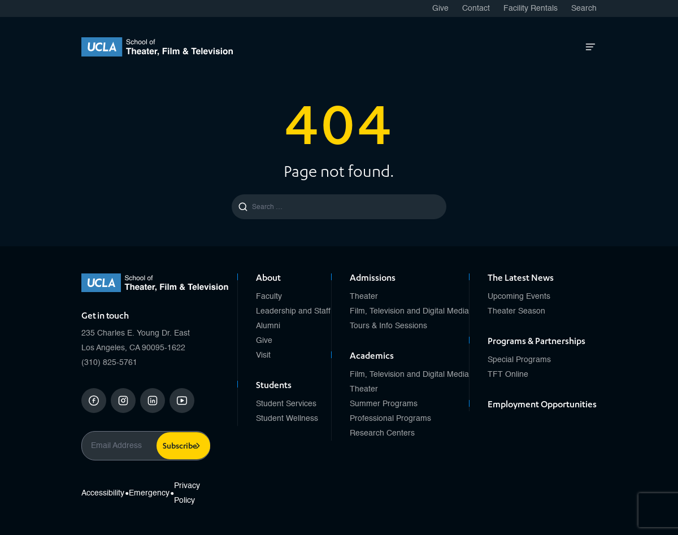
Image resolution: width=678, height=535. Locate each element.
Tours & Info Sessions (388, 326)
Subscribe (180, 446)
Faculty (269, 297)
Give (440, 8)
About (268, 279)
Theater (364, 297)
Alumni (268, 326)
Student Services (286, 404)
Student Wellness (287, 419)
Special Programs (519, 360)
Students (274, 386)
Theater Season (516, 311)
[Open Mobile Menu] (590, 47)
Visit (263, 355)
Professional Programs (390, 419)
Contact (476, 8)
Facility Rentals (530, 8)
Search (584, 8)
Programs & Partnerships (536, 342)
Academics (372, 357)
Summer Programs (384, 404)
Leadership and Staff (293, 311)
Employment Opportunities (542, 406)
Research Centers (382, 433)
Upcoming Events (519, 297)
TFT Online (508, 375)
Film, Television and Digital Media (409, 311)
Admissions (372, 279)
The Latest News (521, 279)
